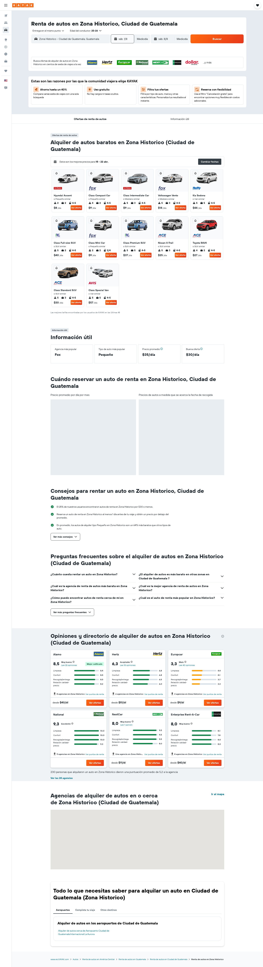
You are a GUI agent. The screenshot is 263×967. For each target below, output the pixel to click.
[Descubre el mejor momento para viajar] (5, 54)
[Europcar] (216, 654)
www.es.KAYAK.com (60, 959)
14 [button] (109, 87)
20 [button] (101, 95)
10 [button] (76, 87)
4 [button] (85, 79)
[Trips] (5, 70)
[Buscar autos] (5, 30)
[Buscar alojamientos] (5, 22)
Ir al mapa (217, 794)
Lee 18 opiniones (128, 665)
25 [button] (84, 103)
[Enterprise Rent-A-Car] (216, 715)
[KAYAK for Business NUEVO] (5, 61)
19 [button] (93, 95)
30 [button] (125, 103)
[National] (99, 715)
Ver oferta (76, 207)
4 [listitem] (91, 202)
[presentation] (222, 636)
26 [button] (93, 103)
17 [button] (77, 95)
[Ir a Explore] (5, 39)
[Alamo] (99, 654)
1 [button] (117, 70)
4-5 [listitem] (72, 202)
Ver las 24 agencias (62, 778)
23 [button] (125, 95)
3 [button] (77, 79)
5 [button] (93, 79)
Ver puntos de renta (94, 694)
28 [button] (109, 103)
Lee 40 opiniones (187, 665)
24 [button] (76, 103)
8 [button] (117, 79)
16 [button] (126, 87)
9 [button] (126, 79)
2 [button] (126, 70)
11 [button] (85, 87)
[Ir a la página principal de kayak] (23, 5)
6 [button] (101, 79)
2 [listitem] (56, 202)
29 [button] (117, 103)
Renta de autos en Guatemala (132, 959)
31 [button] (77, 111)
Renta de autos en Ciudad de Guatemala (168, 959)
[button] (6, 5)
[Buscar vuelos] (5, 15)
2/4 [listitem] (107, 250)
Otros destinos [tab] (108, 909)
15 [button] (117, 87)
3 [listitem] (133, 202)
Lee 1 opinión (126, 725)
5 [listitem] (125, 202)
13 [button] (101, 87)
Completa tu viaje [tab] (85, 909)
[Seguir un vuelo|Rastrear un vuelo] (5, 46)
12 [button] (93, 87)
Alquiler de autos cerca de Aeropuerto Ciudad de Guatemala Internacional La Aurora (83, 932)
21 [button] (109, 95)
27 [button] (101, 103)
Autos (75, 959)
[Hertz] (158, 654)
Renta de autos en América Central (98, 959)
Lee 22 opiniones (69, 665)
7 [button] (109, 79)
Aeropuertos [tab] (63, 909)
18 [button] (85, 95)
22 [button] (117, 95)
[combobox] (47, 30)
